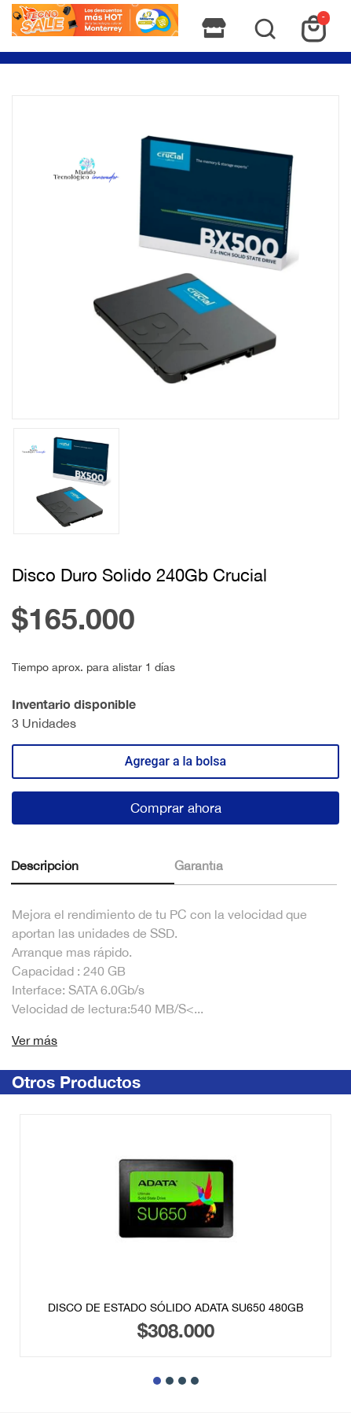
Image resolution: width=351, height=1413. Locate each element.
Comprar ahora (175, 808)
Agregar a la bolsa (175, 761)
